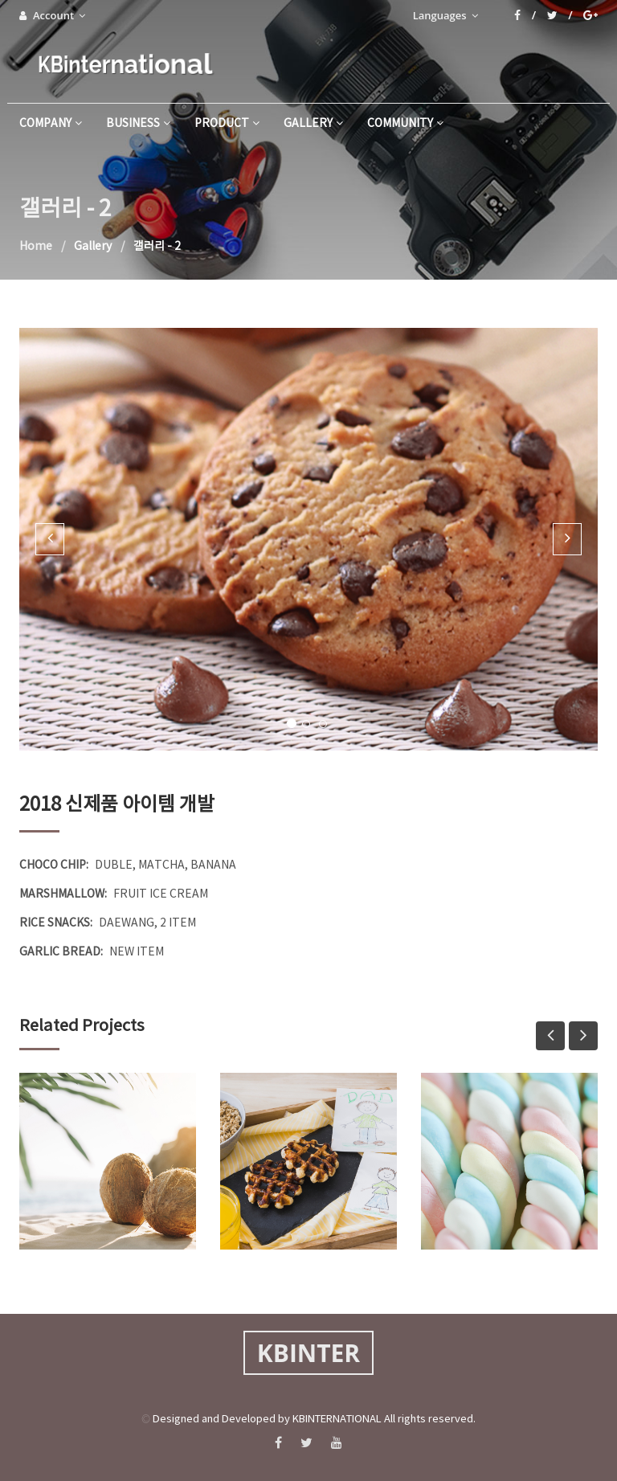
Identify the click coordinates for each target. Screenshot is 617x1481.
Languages (445, 15)
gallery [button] (313, 123)
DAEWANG (126, 923)
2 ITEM (178, 923)
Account (52, 15)
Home (35, 246)
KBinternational (124, 63)
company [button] (50, 123)
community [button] (405, 123)
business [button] (138, 123)
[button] (49, 539)
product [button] (226, 123)
